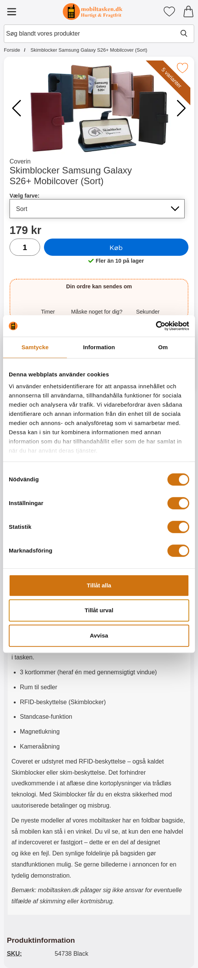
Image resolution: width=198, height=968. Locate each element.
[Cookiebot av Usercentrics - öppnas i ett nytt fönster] (155, 326)
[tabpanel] (99, 658)
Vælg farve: (24, 196)
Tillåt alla (99, 585)
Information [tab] (99, 347)
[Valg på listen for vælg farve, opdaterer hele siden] (97, 208)
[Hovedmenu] (11, 11)
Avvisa (99, 635)
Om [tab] (163, 347)
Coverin (20, 161)
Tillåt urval (99, 610)
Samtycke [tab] (35, 347)
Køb (116, 247)
